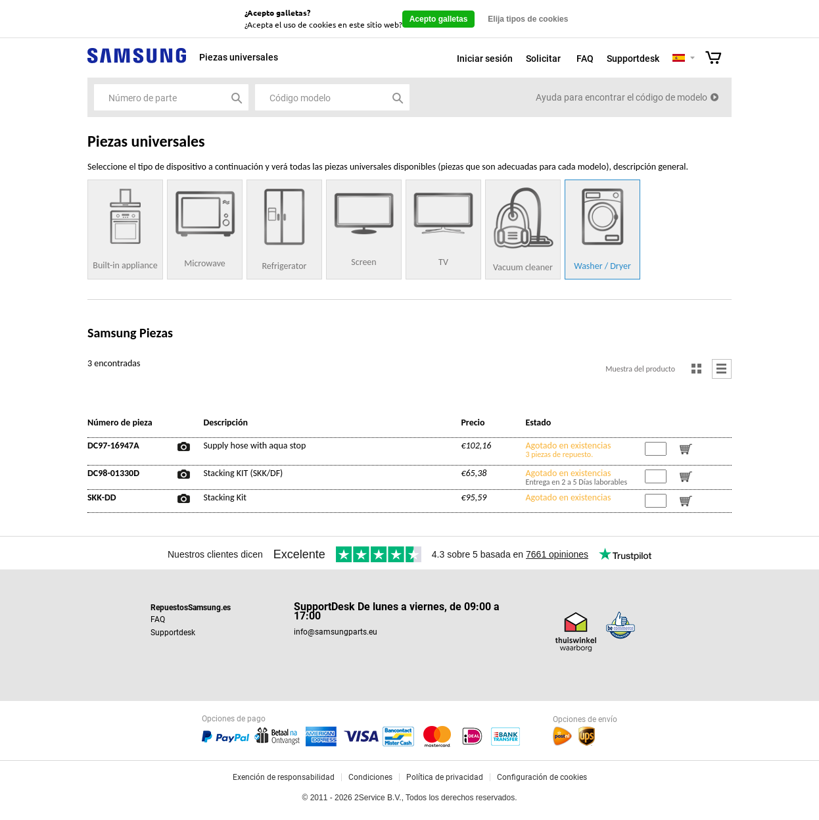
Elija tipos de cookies (528, 19)
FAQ (585, 58)
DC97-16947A (113, 445)
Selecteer (692, 59)
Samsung (136, 63)
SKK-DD (101, 497)
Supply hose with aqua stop (254, 445)
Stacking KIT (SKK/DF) (243, 473)
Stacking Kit (224, 497)
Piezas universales (238, 57)
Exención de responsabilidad (284, 777)
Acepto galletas (439, 19)
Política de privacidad (444, 777)
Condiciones (370, 777)
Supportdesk (633, 58)
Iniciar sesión (485, 58)
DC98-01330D (113, 473)
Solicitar (543, 58)
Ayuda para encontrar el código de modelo (621, 97)
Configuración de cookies (542, 777)
